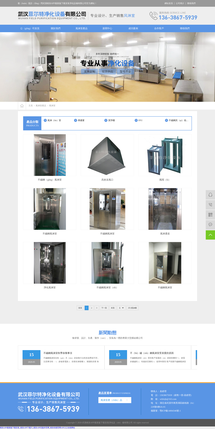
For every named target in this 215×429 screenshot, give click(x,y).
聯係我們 (191, 3)
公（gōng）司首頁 (29, 28)
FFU (140, 120)
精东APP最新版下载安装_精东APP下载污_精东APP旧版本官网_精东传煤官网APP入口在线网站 (37, 428)
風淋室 (52, 105)
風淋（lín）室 (54, 120)
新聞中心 (107, 28)
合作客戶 (159, 28)
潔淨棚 (111, 120)
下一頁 (104, 308)
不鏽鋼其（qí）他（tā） (179, 120)
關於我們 (55, 28)
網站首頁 (169, 3)
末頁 (113, 308)
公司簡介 (180, 3)
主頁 (31, 105)
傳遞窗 (81, 120)
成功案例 (133, 28)
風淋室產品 (81, 28)
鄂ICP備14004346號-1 (170, 411)
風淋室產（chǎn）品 (111, 400)
